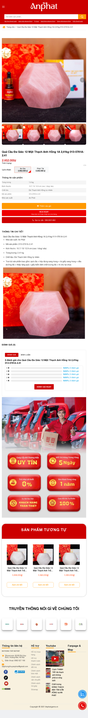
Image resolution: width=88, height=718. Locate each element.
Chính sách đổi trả (35, 665)
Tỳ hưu (36, 21)
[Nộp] (82, 16)
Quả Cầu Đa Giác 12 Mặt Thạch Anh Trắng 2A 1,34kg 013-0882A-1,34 (69, 569)
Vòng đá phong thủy (64, 21)
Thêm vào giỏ (45, 206)
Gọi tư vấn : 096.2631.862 (44, 220)
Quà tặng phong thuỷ (48, 21)
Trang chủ (9, 27)
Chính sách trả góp (35, 684)
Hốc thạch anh (78, 21)
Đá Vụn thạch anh (11, 21)
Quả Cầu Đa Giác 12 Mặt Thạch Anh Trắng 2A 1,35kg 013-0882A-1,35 (43, 569)
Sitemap (34, 690)
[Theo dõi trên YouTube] (6, 683)
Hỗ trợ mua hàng (35, 653)
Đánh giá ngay (44, 387)
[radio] (22, 170)
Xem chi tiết (17, 585)
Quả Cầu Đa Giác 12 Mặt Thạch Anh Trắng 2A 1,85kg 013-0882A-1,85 (17, 569)
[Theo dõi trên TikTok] (6, 678)
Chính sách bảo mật (35, 672)
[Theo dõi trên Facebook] (6, 672)
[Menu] (3, 7)
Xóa (84, 165)
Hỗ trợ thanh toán (35, 659)
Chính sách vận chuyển (35, 678)
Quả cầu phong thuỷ (25, 21)
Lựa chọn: (6, 170)
